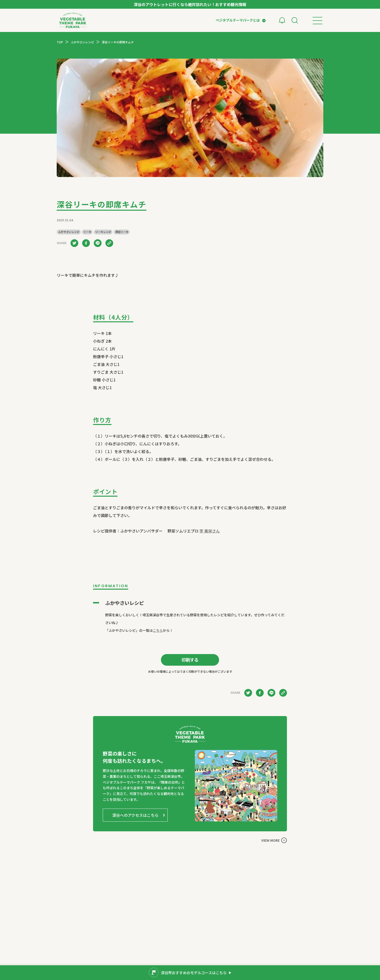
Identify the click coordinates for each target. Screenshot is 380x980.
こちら (158, 630)
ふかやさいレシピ (68, 231)
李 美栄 (209, 531)
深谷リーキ (121, 231)
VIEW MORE (270, 840)
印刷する (190, 659)
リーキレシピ (103, 231)
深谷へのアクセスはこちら (135, 815)
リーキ (87, 231)
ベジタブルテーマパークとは (238, 20)
